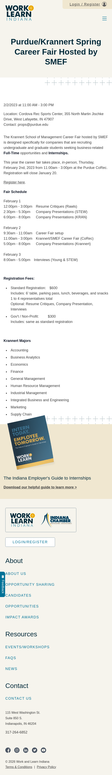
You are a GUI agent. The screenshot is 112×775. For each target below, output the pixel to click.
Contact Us (18, 698)
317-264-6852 (16, 732)
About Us (15, 574)
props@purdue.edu (33, 125)
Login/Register (30, 542)
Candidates (18, 595)
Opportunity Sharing (30, 585)
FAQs (10, 658)
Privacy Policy (46, 767)
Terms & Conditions (18, 767)
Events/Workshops (27, 647)
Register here (14, 182)
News (11, 669)
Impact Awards (22, 617)
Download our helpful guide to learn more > (40, 487)
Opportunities (22, 606)
